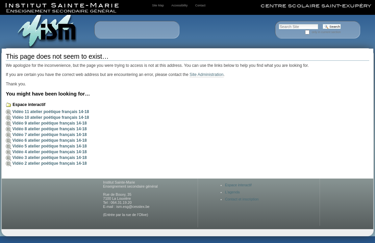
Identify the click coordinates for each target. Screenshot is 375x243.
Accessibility (179, 5)
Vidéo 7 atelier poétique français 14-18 (49, 134)
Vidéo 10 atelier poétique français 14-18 (50, 117)
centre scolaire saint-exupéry (315, 6)
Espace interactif (28, 104)
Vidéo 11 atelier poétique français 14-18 (50, 111)
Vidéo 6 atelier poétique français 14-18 (49, 140)
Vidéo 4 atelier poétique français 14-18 (49, 152)
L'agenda (232, 192)
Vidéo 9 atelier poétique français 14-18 (49, 123)
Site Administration (206, 74)
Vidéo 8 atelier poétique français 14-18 (49, 129)
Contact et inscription (242, 199)
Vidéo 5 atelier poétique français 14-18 (49, 146)
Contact (200, 5)
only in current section (326, 32)
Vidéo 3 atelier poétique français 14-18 (49, 157)
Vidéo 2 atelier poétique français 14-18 (49, 163)
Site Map (158, 5)
